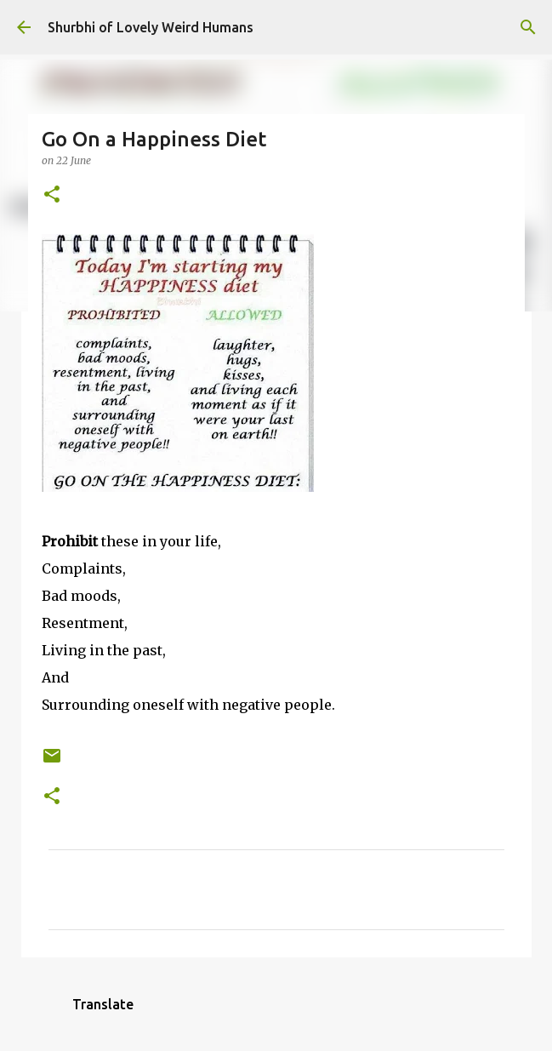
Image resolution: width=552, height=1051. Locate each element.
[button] (52, 195)
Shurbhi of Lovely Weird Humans (150, 27)
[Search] (528, 27)
